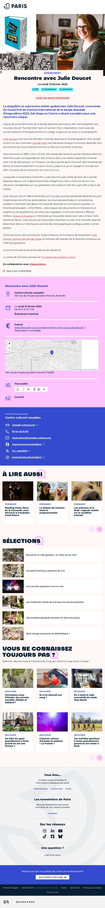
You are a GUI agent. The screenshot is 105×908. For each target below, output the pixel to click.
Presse (64, 888)
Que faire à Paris (25, 901)
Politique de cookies (92, 888)
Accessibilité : (40, 888)
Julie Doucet (10, 138)
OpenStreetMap (87, 369)
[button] (51, 352)
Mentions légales (11, 888)
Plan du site (52, 892)
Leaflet (73, 369)
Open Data (75, 888)
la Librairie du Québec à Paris (58, 257)
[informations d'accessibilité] (31, 389)
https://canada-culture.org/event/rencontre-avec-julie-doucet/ (49, 327)
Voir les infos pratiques (52, 97)
